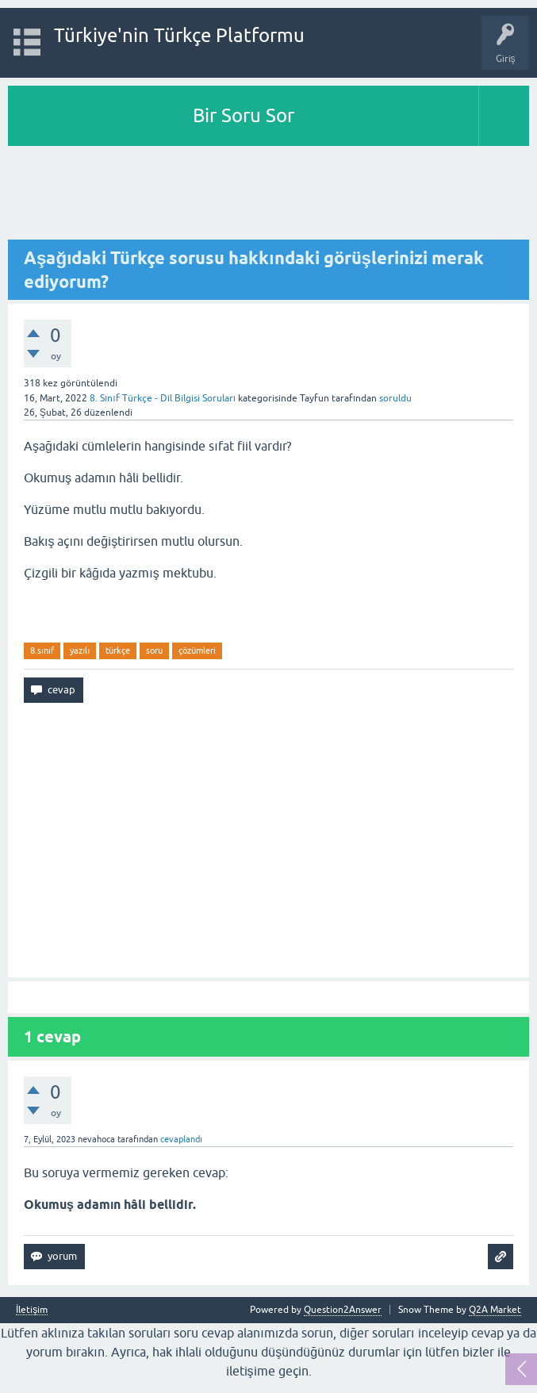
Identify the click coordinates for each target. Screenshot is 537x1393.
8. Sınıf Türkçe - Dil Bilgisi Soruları (163, 398)
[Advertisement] (268, 193)
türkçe (117, 650)
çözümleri (197, 650)
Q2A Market (495, 1309)
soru (154, 650)
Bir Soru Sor (243, 115)
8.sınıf (42, 650)
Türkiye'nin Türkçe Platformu (179, 35)
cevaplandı (181, 1139)
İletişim (32, 1310)
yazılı (80, 650)
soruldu (395, 398)
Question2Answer (343, 1309)
